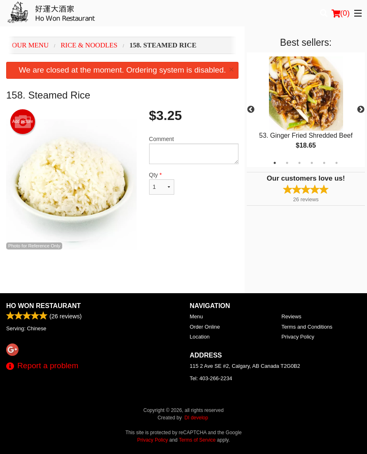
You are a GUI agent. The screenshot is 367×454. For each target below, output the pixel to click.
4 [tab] (312, 163)
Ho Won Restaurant (43, 305)
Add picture (22, 121)
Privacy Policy (297, 337)
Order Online (205, 327)
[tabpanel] (306, 109)
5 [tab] (324, 163)
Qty (162, 183)
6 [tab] (336, 163)
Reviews (291, 316)
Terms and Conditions (306, 327)
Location (200, 337)
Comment (194, 150)
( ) (341, 13)
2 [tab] (287, 163)
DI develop (196, 418)
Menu (196, 316)
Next (361, 110)
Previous (251, 110)
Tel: (211, 378)
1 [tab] (275, 163)
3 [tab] (299, 163)
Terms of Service (197, 440)
